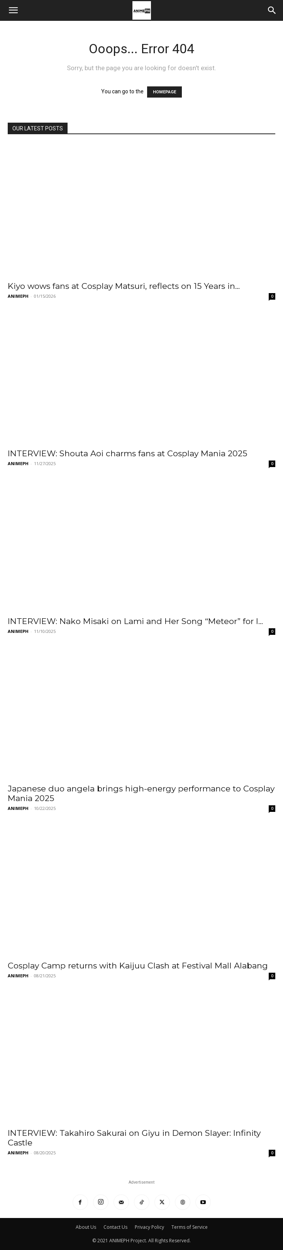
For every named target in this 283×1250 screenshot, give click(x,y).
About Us (86, 1227)
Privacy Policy (149, 1227)
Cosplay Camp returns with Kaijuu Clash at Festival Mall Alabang (138, 965)
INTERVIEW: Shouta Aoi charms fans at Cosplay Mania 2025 (127, 453)
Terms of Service (189, 1227)
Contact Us (115, 1227)
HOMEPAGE (164, 91)
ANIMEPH (18, 296)
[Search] (272, 10)
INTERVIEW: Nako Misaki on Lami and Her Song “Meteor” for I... (135, 621)
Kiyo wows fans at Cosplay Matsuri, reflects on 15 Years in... (124, 286)
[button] (13, 10)
